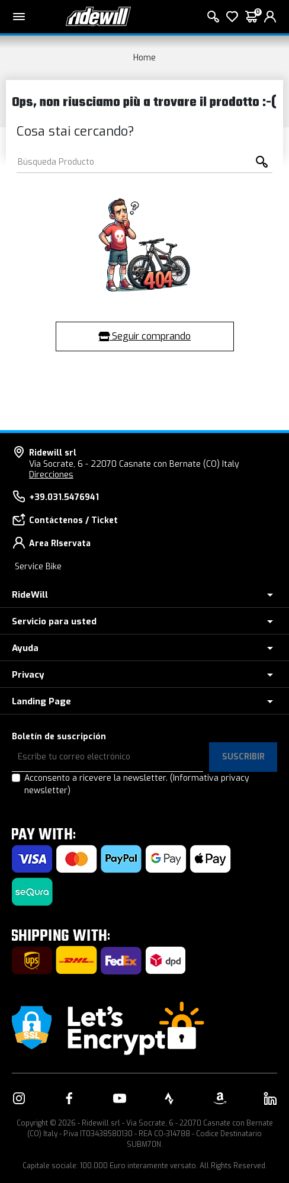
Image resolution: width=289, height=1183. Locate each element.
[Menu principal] (19, 16)
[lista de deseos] (232, 16)
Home (144, 57)
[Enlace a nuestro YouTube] (120, 1098)
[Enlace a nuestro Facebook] (69, 1098)
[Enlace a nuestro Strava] (169, 1098)
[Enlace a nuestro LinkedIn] (270, 1098)
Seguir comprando (144, 336)
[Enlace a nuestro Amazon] (220, 1098)
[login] (270, 16)
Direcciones (51, 474)
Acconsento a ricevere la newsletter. (136, 784)
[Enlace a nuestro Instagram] (19, 1098)
